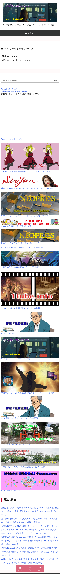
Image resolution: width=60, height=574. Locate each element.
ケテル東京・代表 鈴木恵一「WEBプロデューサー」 (23, 247)
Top (4, 49)
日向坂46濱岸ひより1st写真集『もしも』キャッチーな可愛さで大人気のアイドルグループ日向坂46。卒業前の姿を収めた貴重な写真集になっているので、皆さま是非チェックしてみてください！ (29, 529)
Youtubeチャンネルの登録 (12, 139)
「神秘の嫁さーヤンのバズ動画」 (15, 91)
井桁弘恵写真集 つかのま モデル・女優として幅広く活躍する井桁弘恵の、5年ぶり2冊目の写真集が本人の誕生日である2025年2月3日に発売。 (30, 511)
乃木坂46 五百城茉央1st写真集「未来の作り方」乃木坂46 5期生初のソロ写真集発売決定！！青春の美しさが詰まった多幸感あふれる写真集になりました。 (29, 551)
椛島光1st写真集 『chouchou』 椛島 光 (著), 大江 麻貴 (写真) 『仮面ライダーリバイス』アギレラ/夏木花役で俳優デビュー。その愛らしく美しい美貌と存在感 (30, 540)
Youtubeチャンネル (9, 89)
